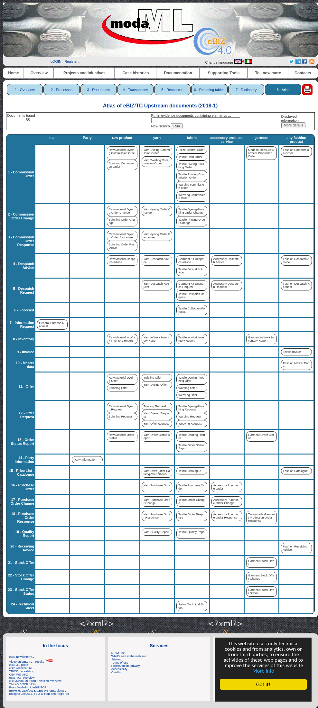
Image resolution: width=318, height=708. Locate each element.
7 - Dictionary (246, 90)
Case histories (135, 73)
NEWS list (118, 653)
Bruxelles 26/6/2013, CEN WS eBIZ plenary (37, 690)
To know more (268, 73)
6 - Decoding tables (209, 90)
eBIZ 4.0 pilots (18, 665)
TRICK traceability (21, 671)
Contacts (303, 73)
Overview (39, 73)
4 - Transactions (135, 90)
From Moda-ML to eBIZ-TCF (27, 687)
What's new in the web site (128, 656)
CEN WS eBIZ (18, 674)
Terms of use (119, 662)
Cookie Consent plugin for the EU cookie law (263, 695)
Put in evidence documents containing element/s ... (191, 115)
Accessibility (119, 669)
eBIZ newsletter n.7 (22, 656)
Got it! (263, 684)
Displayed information (290, 118)
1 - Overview (25, 90)
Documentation (178, 73)
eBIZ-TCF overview (22, 677)
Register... (72, 61)
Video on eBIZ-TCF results (31, 661)
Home (13, 73)
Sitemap (116, 659)
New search (160, 126)
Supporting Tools (223, 73)
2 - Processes (61, 90)
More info (263, 670)
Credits (116, 672)
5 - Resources (172, 90)
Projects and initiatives (84, 73)
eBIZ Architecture (20, 668)
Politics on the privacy (125, 665)
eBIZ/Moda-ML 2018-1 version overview (35, 681)
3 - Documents (98, 90)
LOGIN (56, 61)
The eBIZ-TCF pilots (22, 684)
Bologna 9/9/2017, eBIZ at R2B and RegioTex (39, 693)
